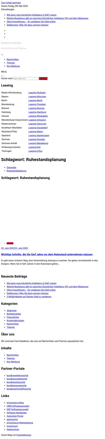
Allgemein (12, 310)
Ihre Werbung (13, 66)
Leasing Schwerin (37, 120)
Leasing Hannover (37, 124)
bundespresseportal (16, 385)
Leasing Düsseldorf (38, 127)
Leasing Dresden (37, 139)
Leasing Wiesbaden (38, 116)
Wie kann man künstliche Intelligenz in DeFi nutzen (31, 15)
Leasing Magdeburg (38, 143)
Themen (11, 62)
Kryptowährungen (15, 320)
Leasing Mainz (36, 131)
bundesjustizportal (16, 382)
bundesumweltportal (17, 379)
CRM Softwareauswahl (18, 406)
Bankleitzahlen (14, 314)
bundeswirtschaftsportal (19, 389)
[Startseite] (11, 167)
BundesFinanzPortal (11, 42)
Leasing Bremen (37, 108)
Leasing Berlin (35, 100)
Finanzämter (13, 317)
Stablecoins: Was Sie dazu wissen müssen (28, 25)
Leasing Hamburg (37, 112)
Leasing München (37, 96)
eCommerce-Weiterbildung (20, 422)
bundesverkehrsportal (17, 375)
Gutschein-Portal (15, 416)
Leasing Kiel (34, 147)
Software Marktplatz (17, 412)
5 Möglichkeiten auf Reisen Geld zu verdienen (29, 296)
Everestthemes (24, 435)
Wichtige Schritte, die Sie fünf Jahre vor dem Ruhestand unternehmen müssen (46, 254)
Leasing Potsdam (37, 104)
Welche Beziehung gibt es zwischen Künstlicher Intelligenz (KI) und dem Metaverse (47, 18)
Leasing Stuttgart (37, 92)
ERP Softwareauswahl (17, 409)
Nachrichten (13, 59)
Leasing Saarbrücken (39, 135)
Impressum (12, 426)
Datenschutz (13, 429)
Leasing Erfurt (35, 151)
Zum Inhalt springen (11, 2)
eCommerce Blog (15, 402)
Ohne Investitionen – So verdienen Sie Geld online (31, 21)
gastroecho (12, 419)
